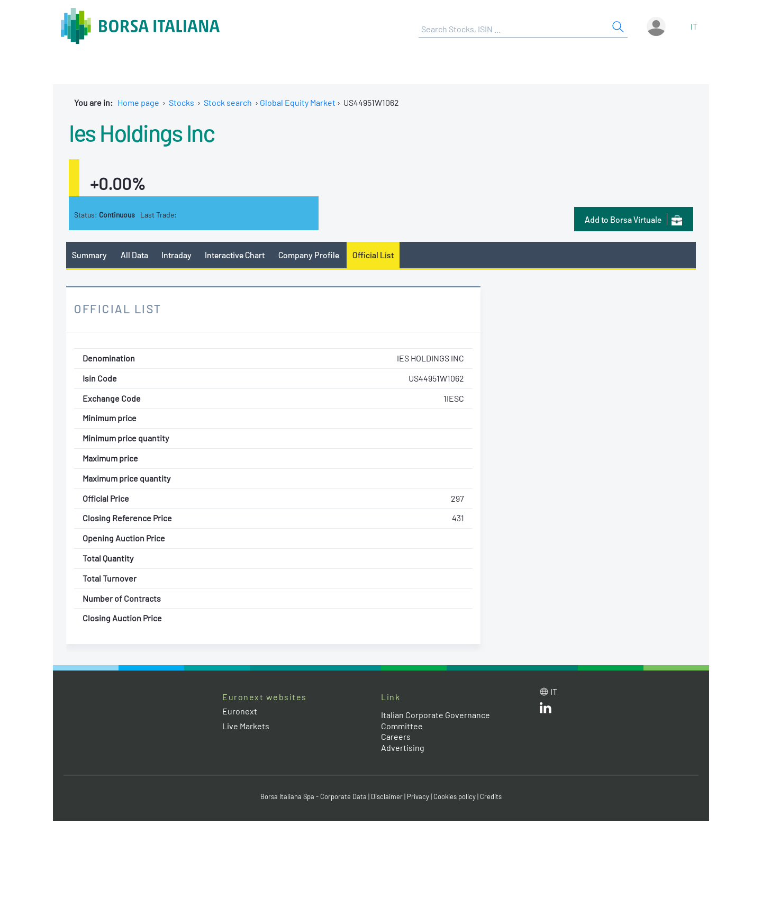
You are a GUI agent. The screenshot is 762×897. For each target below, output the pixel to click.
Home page (138, 102)
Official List (373, 255)
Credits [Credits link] (491, 796)
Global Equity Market (297, 102)
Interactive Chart (235, 255)
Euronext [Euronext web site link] (239, 711)
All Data (134, 255)
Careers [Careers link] (396, 736)
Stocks (181, 102)
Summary (89, 255)
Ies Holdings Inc (141, 132)
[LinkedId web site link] (545, 710)
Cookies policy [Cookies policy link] (454, 796)
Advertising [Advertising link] (402, 747)
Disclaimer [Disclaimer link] (387, 796)
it (694, 26)
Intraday (176, 255)
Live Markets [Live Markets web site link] (245, 726)
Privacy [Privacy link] (418, 796)
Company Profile (308, 255)
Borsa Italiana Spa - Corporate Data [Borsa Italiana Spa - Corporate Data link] (313, 796)
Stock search (228, 102)
